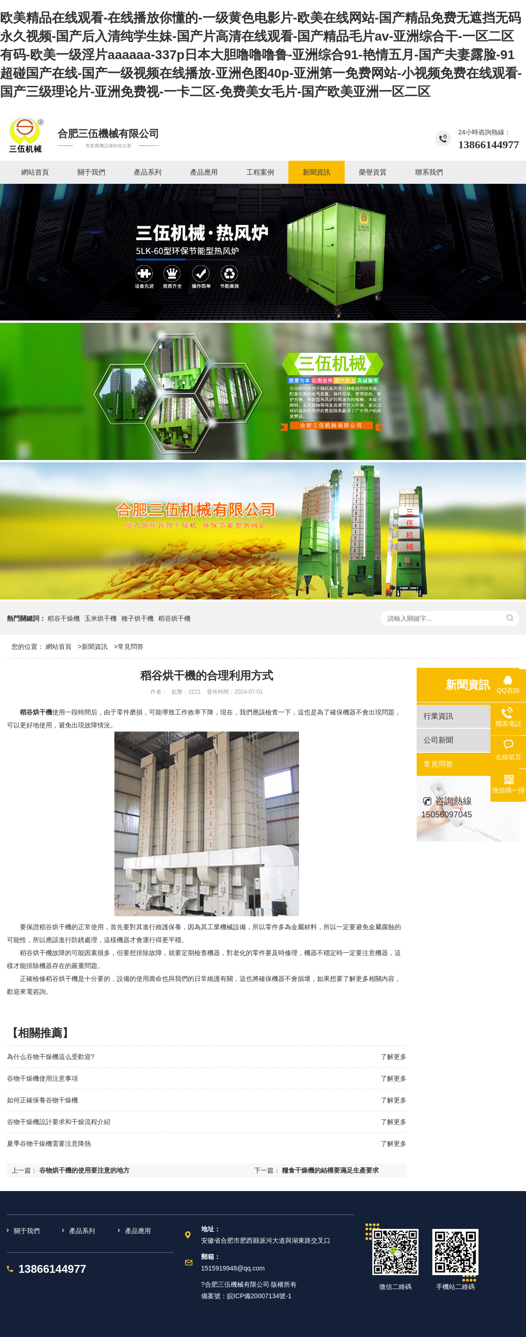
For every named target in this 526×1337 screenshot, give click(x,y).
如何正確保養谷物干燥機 (42, 1100)
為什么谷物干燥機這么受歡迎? (51, 1056)
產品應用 (138, 1230)
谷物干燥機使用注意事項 (42, 1078)
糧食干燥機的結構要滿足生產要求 (330, 1170)
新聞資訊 (95, 646)
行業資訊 (438, 716)
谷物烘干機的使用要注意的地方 (84, 1170)
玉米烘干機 (100, 618)
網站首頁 (59, 646)
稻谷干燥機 (64, 618)
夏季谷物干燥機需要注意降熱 (49, 1143)
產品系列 (82, 1230)
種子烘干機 (137, 618)
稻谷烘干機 (174, 618)
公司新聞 (438, 740)
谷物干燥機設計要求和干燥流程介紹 (58, 1121)
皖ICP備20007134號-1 (259, 1296)
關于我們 (27, 1230)
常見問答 (130, 646)
